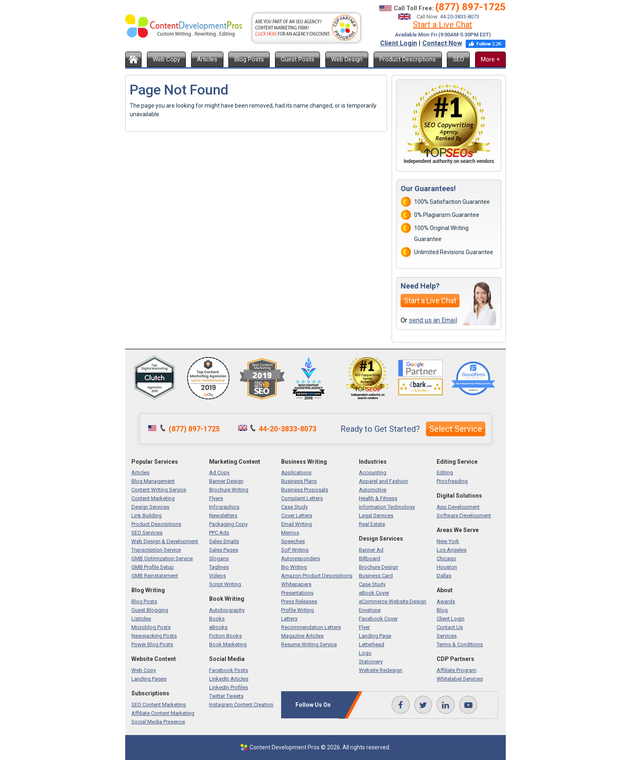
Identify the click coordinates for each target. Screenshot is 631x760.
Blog (442, 610)
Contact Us (450, 627)
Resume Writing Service (309, 644)
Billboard (369, 558)
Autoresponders (300, 558)
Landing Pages (149, 679)
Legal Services (376, 515)
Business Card (376, 576)
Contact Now (442, 43)
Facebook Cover (378, 619)
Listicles (141, 619)
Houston (447, 567)
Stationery (371, 662)
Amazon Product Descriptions (316, 576)
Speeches (293, 541)
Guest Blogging (149, 610)
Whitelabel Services (460, 679)
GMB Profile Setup (152, 567)
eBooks (218, 627)
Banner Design (226, 481)
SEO (458, 59)
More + (490, 59)
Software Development (464, 515)
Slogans (219, 558)
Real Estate (372, 524)
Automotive (372, 490)
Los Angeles (451, 550)
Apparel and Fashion (383, 481)
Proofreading (452, 481)
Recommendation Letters (311, 627)
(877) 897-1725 (470, 7)
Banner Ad (371, 550)
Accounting (372, 472)
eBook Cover (374, 593)
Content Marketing (153, 498)
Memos (290, 533)
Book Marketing (228, 644)
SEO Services (146, 533)
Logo (365, 653)
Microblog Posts (151, 627)
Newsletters (223, 515)
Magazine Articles (302, 636)
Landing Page (375, 636)
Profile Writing (297, 610)
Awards (446, 601)
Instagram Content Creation (241, 704)
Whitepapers (296, 584)
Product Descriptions (407, 59)
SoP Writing (295, 550)
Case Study (294, 507)
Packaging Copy (228, 524)
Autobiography (227, 610)
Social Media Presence (158, 722)
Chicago (446, 558)
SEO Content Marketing (158, 704)
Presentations (297, 593)
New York (448, 541)
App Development (458, 507)
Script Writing (225, 584)
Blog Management (153, 481)
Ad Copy (219, 472)
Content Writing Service (158, 490)
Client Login (398, 43)
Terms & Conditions (460, 644)
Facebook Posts (228, 670)
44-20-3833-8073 (459, 17)
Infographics (224, 507)
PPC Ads (219, 533)
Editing (445, 472)
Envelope (370, 610)
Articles (207, 59)
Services (447, 636)
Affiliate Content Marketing (162, 713)
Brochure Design (378, 567)
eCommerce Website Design (392, 601)
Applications (296, 472)
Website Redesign (380, 670)
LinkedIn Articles (228, 679)
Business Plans (299, 481)
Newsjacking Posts (154, 636)
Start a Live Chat (442, 24)
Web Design (347, 59)
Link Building (146, 515)
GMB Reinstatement (154, 576)
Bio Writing (294, 567)
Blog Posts (249, 59)
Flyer (364, 627)
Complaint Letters (302, 498)
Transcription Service (156, 550)
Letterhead (371, 644)
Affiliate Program (456, 670)
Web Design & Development (164, 541)
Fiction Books (225, 636)
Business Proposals (304, 490)
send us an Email (433, 320)
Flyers (216, 498)
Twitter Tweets (226, 696)
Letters (289, 619)
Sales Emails (224, 541)
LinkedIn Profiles (228, 687)
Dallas (444, 576)
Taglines (219, 567)
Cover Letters (296, 515)
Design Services (150, 507)
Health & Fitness (378, 498)
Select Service (455, 429)
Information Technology (387, 507)
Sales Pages (223, 550)
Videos (217, 576)
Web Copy (166, 59)
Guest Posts (297, 59)
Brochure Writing (228, 490)
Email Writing (296, 524)
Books (217, 619)
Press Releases (299, 601)
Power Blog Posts (152, 644)
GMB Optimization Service (162, 558)
